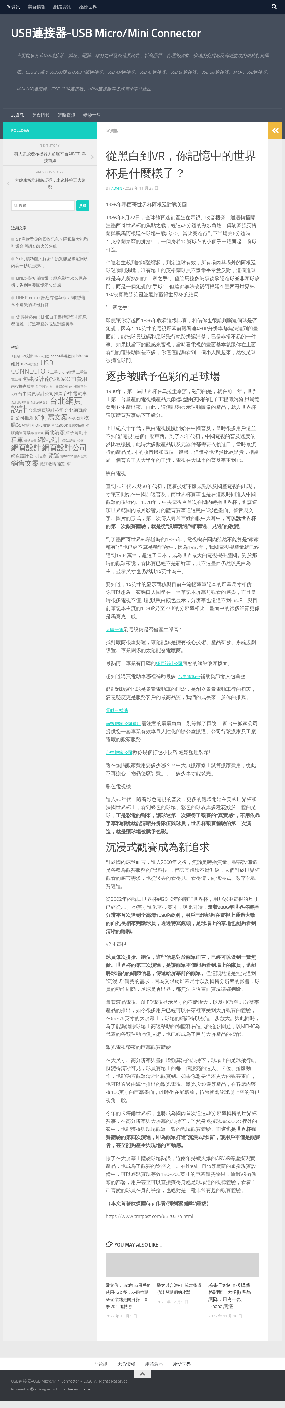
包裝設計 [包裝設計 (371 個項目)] (33, 379)
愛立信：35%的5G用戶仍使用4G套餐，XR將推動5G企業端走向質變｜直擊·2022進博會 (128, 1299)
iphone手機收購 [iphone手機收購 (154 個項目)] (62, 356)
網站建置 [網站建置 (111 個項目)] (30, 441)
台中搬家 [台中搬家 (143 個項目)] (42, 386)
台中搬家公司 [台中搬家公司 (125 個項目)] (59, 387)
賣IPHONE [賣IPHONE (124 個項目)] (66, 456)
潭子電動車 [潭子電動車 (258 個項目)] (76, 432)
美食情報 (37, 6)
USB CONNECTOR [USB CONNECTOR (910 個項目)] (32, 367)
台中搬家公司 (121, 752)
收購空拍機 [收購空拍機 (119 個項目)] (76, 425)
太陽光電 (116, 629)
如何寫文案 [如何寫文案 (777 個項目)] (51, 417)
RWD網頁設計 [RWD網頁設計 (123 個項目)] (30, 364)
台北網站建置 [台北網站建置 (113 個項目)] (20, 402)
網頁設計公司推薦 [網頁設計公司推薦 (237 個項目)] (29, 456)
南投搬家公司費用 (126, 723)
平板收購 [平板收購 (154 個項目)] (75, 418)
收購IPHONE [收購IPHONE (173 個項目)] (32, 425)
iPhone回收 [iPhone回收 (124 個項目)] (41, 356)
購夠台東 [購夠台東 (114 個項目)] (80, 456)
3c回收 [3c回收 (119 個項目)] (15, 356)
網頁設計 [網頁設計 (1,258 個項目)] (26, 447)
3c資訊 (13, 6)
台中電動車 (190, 676)
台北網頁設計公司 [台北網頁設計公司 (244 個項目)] (46, 410)
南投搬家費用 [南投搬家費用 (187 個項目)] (23, 386)
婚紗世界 (88, 6)
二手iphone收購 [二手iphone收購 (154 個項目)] (62, 372)
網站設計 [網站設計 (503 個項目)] (49, 439)
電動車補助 (118, 710)
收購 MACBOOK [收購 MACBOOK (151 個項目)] (55, 425)
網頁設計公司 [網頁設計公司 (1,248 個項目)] (64, 447)
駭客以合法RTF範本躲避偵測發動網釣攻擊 (178, 1292)
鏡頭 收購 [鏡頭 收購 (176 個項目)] (48, 464)
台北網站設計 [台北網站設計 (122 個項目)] (39, 402)
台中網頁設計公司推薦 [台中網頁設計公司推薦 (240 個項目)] (40, 393)
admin (117, 188)
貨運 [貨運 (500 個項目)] (53, 455)
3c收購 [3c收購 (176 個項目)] (27, 356)
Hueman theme (79, 1396)
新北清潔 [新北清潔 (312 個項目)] (55, 432)
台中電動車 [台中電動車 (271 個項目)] (75, 393)
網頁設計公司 (171, 663)
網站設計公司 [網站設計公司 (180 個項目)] (73, 440)
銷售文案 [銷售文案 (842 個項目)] (25, 463)
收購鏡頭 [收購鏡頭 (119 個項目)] (37, 433)
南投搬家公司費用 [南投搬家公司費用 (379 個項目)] (66, 379)
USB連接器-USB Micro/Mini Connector (106, 33)
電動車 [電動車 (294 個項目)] (64, 464)
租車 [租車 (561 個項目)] (17, 440)
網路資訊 (62, 6)
